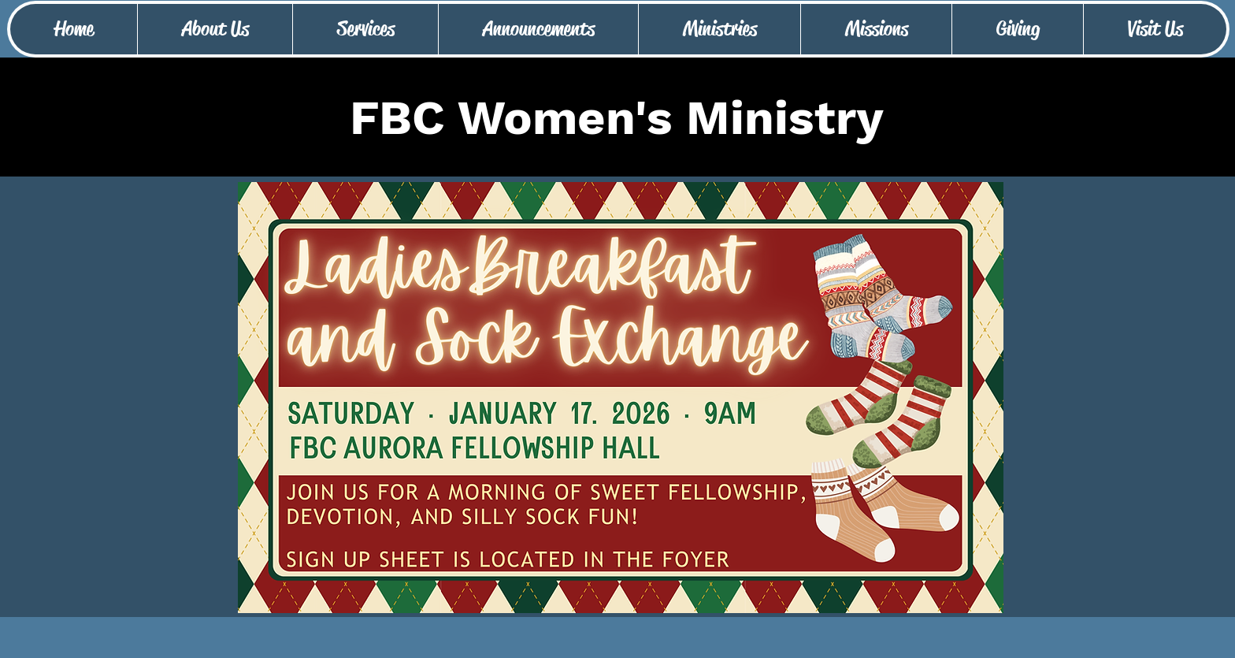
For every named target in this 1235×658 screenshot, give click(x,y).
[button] (214, 29)
